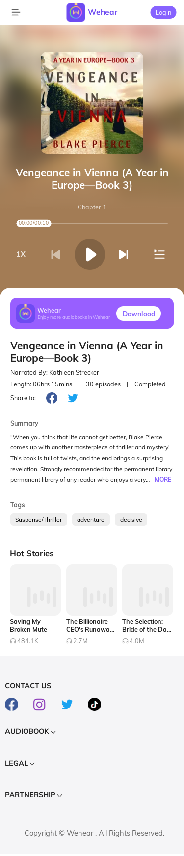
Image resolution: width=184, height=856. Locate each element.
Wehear (102, 12)
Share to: (23, 398)
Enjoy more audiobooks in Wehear (74, 317)
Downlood (139, 313)
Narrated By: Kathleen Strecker (54, 372)
